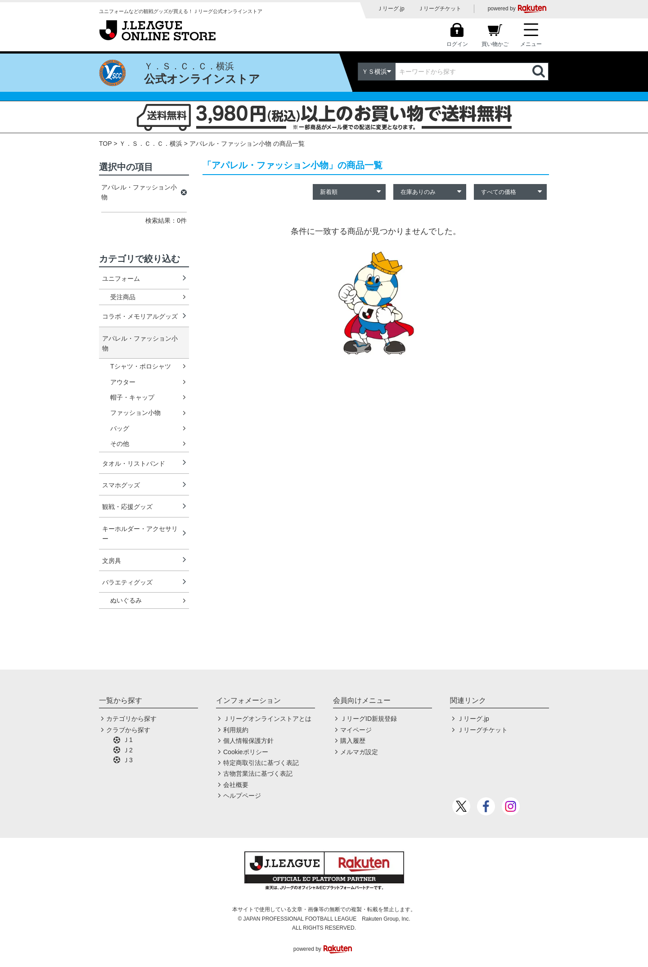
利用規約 (235, 729)
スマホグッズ (121, 485)
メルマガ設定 (359, 752)
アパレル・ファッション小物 (140, 343)
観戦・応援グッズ (127, 506)
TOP (105, 143)
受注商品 (122, 297)
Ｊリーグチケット (439, 8)
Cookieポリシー (245, 752)
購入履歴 (352, 740)
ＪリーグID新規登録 (368, 718)
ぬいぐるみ (126, 600)
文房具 (111, 560)
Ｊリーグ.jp (391, 8)
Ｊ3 (128, 760)
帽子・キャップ (132, 397)
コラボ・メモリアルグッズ (140, 316)
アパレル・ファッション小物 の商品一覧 (247, 143)
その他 (119, 443)
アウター (122, 382)
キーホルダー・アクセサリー (140, 533)
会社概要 (235, 784)
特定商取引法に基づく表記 (261, 762)
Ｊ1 (128, 739)
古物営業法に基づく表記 (257, 773)
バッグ (119, 428)
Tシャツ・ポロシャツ (140, 366)
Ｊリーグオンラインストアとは (267, 718)
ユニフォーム (121, 278)
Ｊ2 (128, 750)
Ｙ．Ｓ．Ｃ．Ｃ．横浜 (150, 143)
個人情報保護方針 (248, 740)
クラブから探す (128, 729)
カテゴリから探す (131, 718)
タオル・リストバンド (133, 463)
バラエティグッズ (127, 582)
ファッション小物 (135, 412)
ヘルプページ (242, 795)
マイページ (356, 729)
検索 (539, 71)
